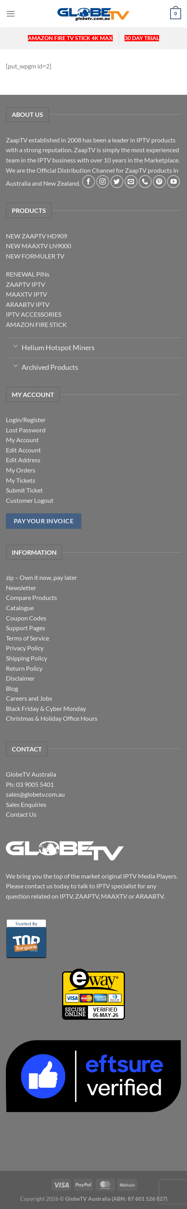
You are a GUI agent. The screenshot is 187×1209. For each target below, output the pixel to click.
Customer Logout (29, 500)
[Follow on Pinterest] (159, 181)
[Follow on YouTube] (173, 181)
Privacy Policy (25, 648)
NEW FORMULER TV (35, 256)
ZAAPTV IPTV (25, 284)
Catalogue (20, 607)
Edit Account (23, 450)
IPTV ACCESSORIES (33, 314)
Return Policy (24, 668)
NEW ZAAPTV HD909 (36, 236)
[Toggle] (15, 345)
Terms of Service (27, 638)
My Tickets (20, 480)
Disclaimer (20, 678)
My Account (22, 439)
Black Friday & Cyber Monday (46, 708)
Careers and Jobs (29, 698)
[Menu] (10, 13)
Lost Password (26, 430)
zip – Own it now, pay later (41, 577)
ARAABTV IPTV (28, 304)
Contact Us (21, 814)
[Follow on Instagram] (102, 181)
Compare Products (31, 597)
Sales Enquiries (26, 804)
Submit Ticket (24, 490)
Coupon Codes (26, 618)
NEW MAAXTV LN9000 (38, 245)
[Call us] (145, 181)
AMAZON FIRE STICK (36, 324)
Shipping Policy (26, 658)
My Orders (20, 470)
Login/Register (26, 419)
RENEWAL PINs (28, 274)
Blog (12, 688)
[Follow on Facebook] (88, 181)
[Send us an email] (131, 181)
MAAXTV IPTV (26, 294)
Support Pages (25, 627)
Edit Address (23, 459)
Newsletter (21, 587)
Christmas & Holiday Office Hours (51, 718)
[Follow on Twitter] (116, 181)
